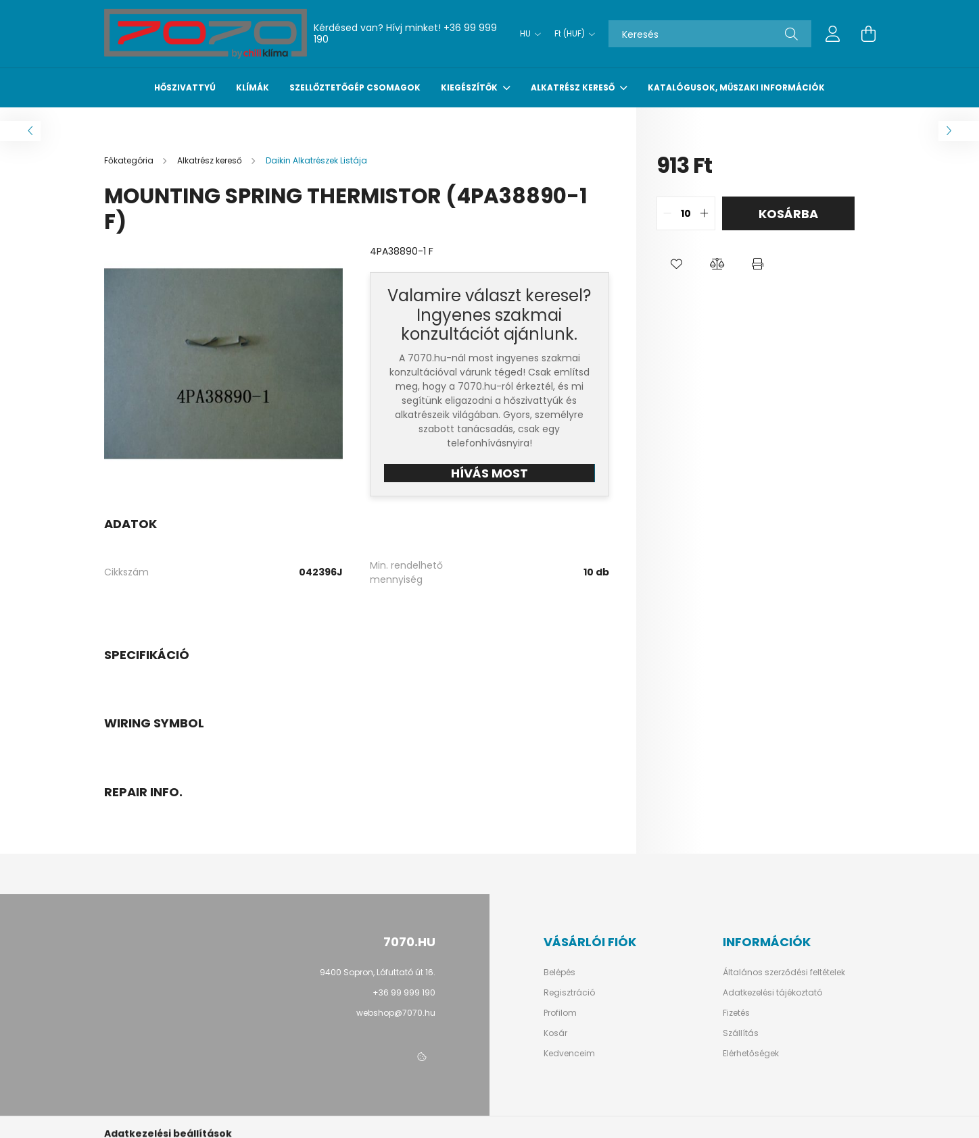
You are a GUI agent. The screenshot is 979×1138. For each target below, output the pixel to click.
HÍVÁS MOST (489, 473)
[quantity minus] (667, 213)
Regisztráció (569, 993)
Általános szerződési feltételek (784, 972)
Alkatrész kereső (574, 87)
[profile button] (832, 33)
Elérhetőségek (751, 1053)
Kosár (555, 1033)
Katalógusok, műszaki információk (736, 87)
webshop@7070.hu (395, 1012)
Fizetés (736, 1013)
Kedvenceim (569, 1053)
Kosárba (788, 213)
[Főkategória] (130, 160)
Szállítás (741, 1033)
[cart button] (868, 33)
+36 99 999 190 (404, 992)
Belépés (559, 972)
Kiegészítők (470, 87)
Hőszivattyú (185, 87)
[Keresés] (709, 33)
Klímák (252, 87)
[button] (676, 264)
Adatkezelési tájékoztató (772, 993)
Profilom (560, 1013)
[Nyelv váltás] (527, 33)
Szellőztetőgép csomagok (355, 87)
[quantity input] (685, 213)
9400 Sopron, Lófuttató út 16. (377, 972)
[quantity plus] (704, 213)
